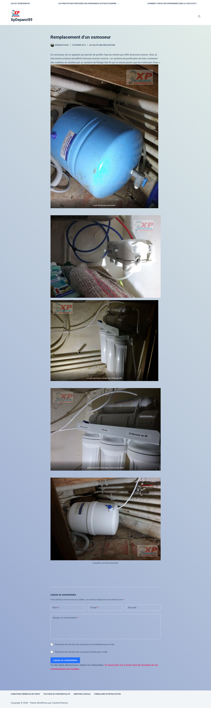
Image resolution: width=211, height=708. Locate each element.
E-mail (94, 607)
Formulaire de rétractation (107, 694)
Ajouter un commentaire (65, 618)
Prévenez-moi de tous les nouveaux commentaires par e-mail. (85, 644)
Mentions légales (82, 694)
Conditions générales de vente (25, 694)
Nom (56, 607)
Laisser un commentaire (65, 660)
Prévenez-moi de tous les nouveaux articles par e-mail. (81, 652)
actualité (93, 45)
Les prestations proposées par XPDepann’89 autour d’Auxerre (89, 3)
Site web (132, 607)
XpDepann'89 (21, 20)
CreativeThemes (60, 703)
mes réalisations (107, 45)
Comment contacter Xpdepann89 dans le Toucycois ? (172, 3)
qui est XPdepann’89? (20, 3)
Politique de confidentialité (56, 694)
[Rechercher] (199, 16)
